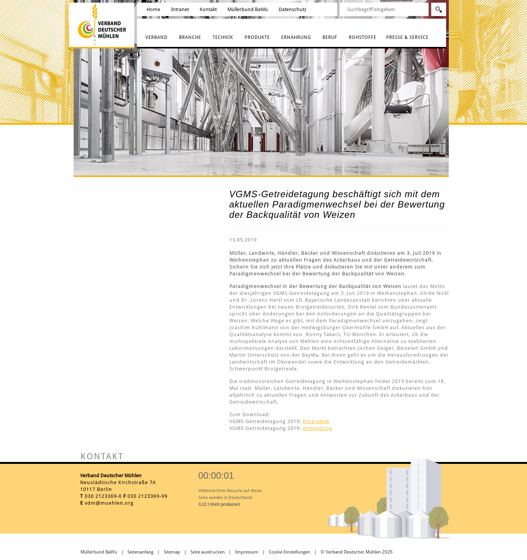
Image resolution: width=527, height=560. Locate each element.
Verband (156, 37)
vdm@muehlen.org (109, 503)
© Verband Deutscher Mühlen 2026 (357, 552)
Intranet (180, 9)
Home (153, 9)
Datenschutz (292, 9)
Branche (190, 37)
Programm (316, 421)
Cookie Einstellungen (289, 552)
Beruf (329, 37)
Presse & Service (407, 37)
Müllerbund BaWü (247, 9)
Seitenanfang (140, 552)
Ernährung (296, 37)
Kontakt (208, 9)
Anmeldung (317, 428)
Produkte (257, 37)
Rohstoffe (362, 37)
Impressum (246, 552)
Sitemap (172, 552)
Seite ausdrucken (207, 552)
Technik (223, 37)
